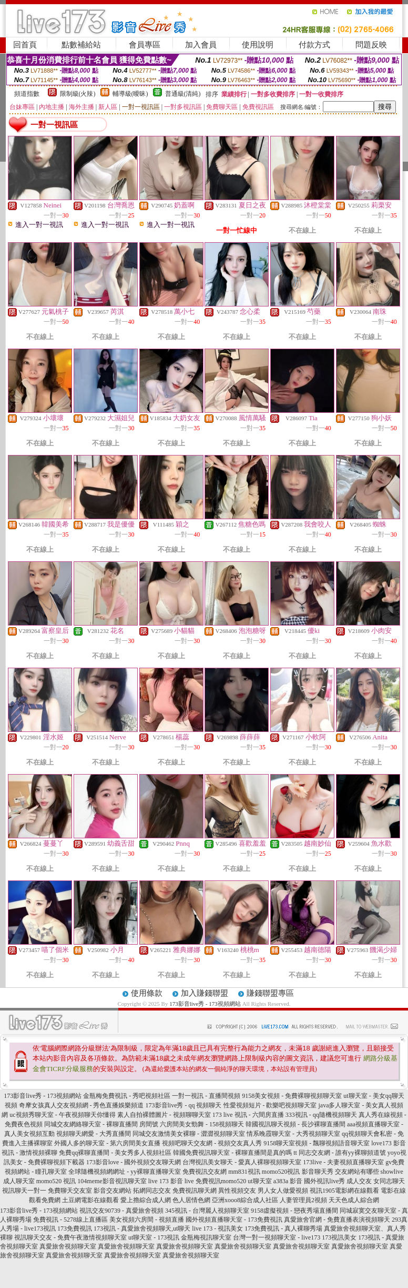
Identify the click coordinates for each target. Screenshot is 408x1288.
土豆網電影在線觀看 (90, 1200)
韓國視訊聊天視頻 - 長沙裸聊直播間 (295, 1124)
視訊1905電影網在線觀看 (344, 1190)
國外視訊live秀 (324, 1181)
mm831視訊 (244, 1171)
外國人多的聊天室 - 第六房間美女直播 (107, 1143)
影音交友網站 (112, 1190)
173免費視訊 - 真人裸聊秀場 (283, 1228)
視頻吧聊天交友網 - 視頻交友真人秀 (212, 1143)
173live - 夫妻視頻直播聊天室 (343, 1162)
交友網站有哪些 (357, 1171)
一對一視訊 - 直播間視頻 (206, 1095)
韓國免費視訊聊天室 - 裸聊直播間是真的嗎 (232, 1152)
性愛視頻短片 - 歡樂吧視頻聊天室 (270, 1105)
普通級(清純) (183, 93)
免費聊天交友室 (70, 1190)
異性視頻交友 (237, 1190)
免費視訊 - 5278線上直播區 (70, 1219)
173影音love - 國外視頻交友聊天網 (133, 1162)
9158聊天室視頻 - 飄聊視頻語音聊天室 (316, 1143)
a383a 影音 (288, 1181)
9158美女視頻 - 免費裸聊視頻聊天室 (292, 1095)
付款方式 (314, 45)
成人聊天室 (19, 1181)
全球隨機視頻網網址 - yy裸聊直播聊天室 (124, 1171)
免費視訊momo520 (221, 1181)
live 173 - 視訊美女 (217, 1228)
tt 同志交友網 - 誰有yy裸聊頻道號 (339, 1152)
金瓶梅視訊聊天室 (206, 1237)
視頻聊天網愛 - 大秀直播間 (93, 1133)
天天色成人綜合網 (354, 1200)
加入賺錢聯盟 (204, 993)
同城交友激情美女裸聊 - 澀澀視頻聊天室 (188, 1133)
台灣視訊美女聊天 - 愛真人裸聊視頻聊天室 (241, 1162)
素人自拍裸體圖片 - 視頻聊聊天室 (164, 1114)
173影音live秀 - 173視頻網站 (205, 1003)
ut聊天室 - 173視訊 (153, 1237)
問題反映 (371, 45)
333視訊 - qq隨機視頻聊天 (321, 1114)
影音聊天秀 (317, 1171)
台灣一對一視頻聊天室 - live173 (276, 1237)
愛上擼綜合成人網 (145, 1200)
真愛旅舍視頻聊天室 (67, 1246)
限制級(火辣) (78, 93)
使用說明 (257, 45)
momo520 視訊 (56, 1181)
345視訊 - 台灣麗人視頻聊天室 (207, 1210)
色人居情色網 (191, 1200)
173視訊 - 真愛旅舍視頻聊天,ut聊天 (142, 1228)
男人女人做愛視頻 (283, 1190)
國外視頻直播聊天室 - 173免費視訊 (234, 1219)
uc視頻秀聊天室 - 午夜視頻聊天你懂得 (62, 1114)
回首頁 (25, 45)
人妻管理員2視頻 (303, 1200)
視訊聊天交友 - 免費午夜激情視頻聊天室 (70, 1237)
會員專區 (144, 45)
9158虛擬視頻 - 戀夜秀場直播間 (294, 1210)
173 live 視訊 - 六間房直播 (248, 1114)
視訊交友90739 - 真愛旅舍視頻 (121, 1210)
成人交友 (359, 1181)
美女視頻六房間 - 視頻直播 (146, 1219)
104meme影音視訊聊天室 (111, 1181)
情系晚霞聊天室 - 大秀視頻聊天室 (293, 1133)
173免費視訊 (74, 1228)
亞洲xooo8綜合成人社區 (245, 1200)
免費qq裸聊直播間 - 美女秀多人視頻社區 (115, 1152)
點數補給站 (81, 45)
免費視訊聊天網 (194, 1190)
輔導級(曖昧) (130, 93)
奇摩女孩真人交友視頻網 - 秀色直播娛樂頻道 (81, 1105)
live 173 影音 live (171, 1181)
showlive (392, 1171)
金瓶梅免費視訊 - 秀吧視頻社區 (126, 1095)
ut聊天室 (259, 1181)
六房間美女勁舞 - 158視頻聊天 (202, 1124)
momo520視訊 (281, 1171)
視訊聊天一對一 (24, 1190)
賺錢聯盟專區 (270, 993)
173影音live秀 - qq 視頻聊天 (184, 1105)
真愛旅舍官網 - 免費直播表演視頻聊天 (337, 1219)
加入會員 (201, 45)
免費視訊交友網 (204, 1171)
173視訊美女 (339, 1237)
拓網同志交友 (152, 1190)
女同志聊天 (389, 1181)
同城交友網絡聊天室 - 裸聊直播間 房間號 (101, 1124)
